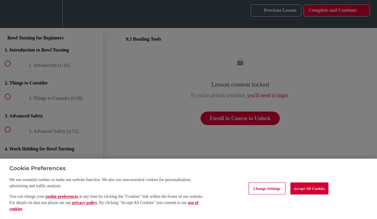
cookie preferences (61, 196)
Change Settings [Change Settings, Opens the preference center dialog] (266, 188)
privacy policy (84, 202)
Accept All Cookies (309, 188)
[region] (188, 189)
